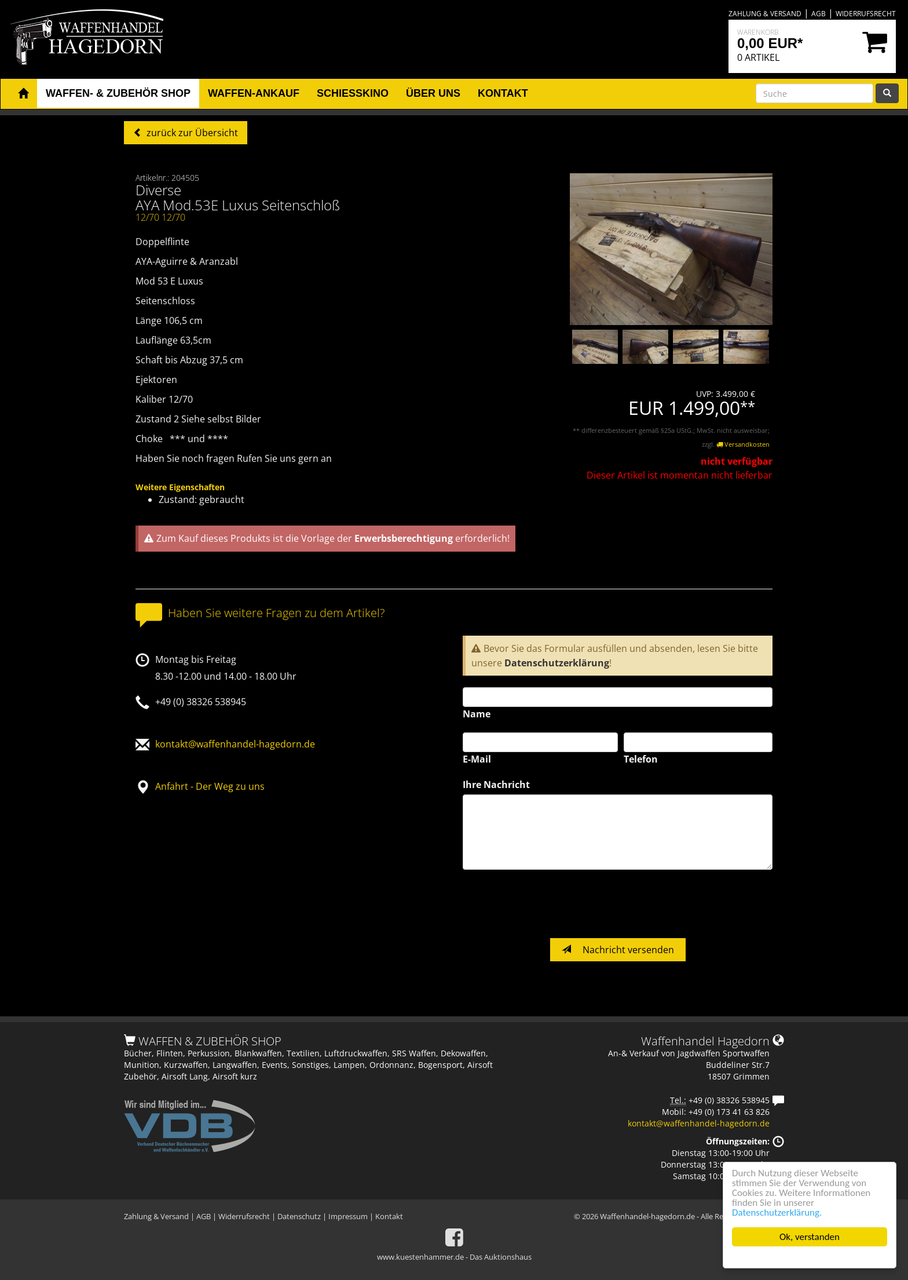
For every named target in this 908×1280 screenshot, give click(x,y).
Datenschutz (299, 1216)
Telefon (641, 759)
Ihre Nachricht (496, 784)
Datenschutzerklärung (556, 663)
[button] (23, 94)
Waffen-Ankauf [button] (253, 93)
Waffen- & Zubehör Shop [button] (118, 93)
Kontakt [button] (503, 93)
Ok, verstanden (809, 1237)
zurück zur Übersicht (191, 132)
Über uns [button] (433, 93)
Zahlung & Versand (764, 14)
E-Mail (477, 759)
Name (476, 714)
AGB (818, 14)
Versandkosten (743, 444)
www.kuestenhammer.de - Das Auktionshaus (454, 1257)
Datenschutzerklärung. (777, 1212)
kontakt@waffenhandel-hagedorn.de (235, 744)
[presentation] (551, 904)
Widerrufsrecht (866, 14)
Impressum (348, 1216)
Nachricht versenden (618, 949)
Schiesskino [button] (353, 93)
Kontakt (389, 1216)
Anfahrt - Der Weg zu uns (210, 786)
